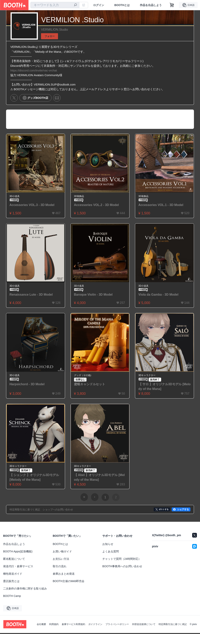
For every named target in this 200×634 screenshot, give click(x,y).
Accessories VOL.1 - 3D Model (160, 205)
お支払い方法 (61, 559)
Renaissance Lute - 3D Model (31, 295)
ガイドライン (95, 625)
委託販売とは (11, 582)
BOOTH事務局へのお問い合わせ (122, 567)
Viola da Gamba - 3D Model (158, 295)
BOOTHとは (122, 5)
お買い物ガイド (62, 552)
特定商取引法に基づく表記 (173, 625)
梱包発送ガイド (12, 574)
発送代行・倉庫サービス (18, 567)
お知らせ (107, 545)
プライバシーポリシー (117, 625)
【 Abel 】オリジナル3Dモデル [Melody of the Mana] (99, 478)
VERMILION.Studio (54, 29)
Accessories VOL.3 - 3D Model (32, 205)
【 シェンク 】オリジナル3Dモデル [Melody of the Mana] (34, 478)
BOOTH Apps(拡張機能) (17, 552)
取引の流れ (59, 567)
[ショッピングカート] (172, 5)
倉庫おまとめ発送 (64, 574)
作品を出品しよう (151, 5)
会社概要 (41, 625)
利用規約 (54, 625)
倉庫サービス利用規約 (73, 625)
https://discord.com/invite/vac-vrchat (33, 70)
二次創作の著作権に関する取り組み (25, 589)
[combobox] (54, 5)
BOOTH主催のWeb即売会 (68, 582)
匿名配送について (14, 559)
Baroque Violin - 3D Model (93, 295)
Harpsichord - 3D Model (27, 385)
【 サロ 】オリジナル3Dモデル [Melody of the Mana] (163, 387)
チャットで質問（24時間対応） (121, 559)
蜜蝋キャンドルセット (89, 385)
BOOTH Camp (12, 596)
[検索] (75, 5)
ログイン (98, 5)
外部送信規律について (143, 625)
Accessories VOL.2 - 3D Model (96, 205)
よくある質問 (110, 552)
